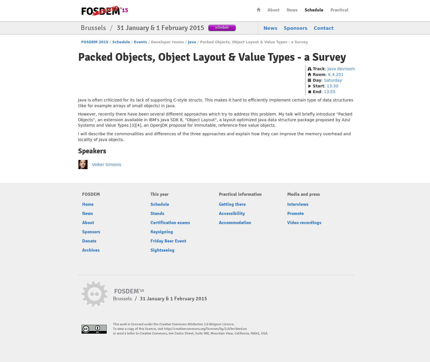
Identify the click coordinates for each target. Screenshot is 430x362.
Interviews (297, 204)
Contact (324, 28)
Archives (91, 250)
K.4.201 (336, 74)
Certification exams (170, 223)
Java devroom (341, 68)
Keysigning (161, 232)
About (273, 10)
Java (192, 42)
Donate (89, 241)
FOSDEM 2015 (94, 42)
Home (258, 9)
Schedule (314, 10)
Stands (157, 213)
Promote (295, 213)
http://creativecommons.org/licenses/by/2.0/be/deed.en (205, 329)
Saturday (333, 80)
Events (140, 42)
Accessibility (232, 213)
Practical (339, 10)
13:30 (332, 86)
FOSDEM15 (105, 11)
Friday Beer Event (168, 241)
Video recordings (304, 223)
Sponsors (296, 28)
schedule (222, 27)
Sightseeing (162, 250)
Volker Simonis (106, 164)
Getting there (232, 204)
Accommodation (235, 223)
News (292, 10)
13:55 (329, 91)
